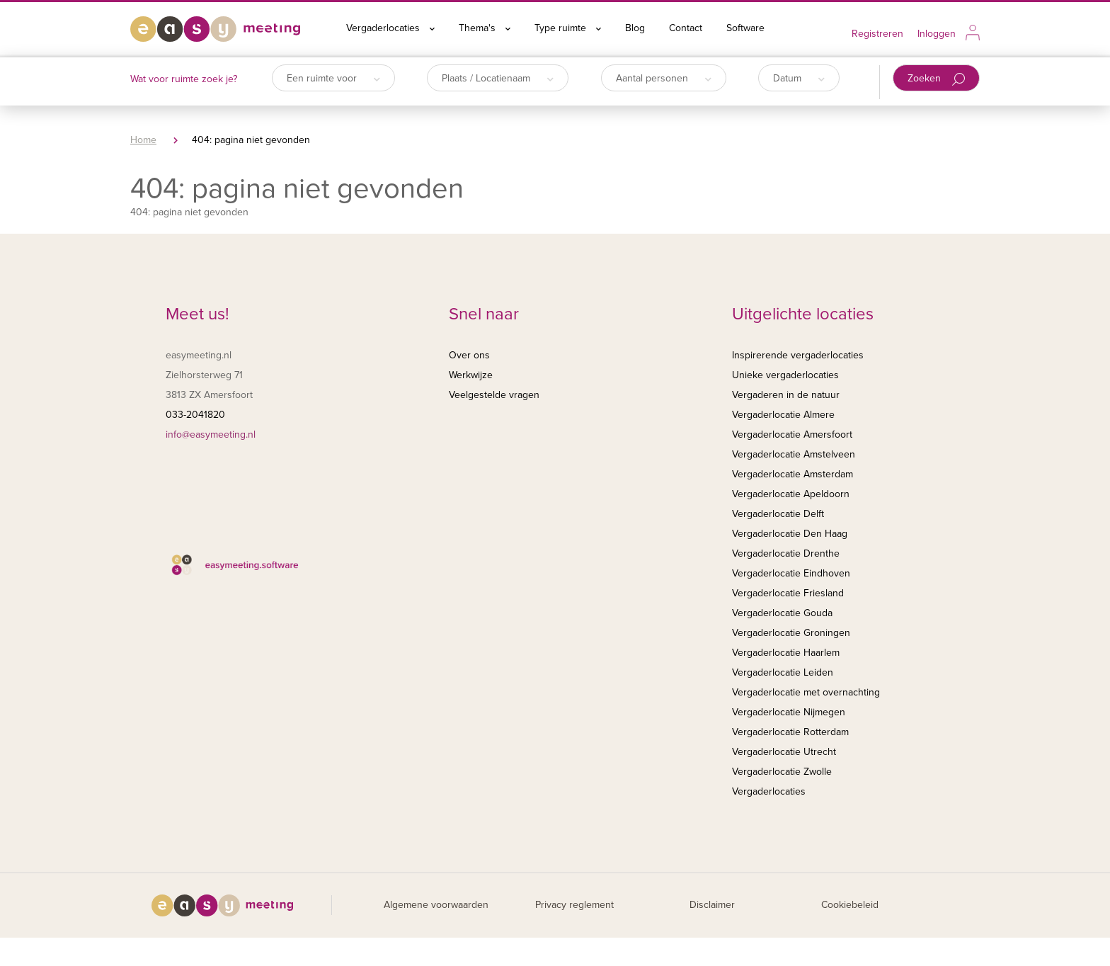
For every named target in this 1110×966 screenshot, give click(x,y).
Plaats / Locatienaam (498, 78)
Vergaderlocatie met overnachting (806, 692)
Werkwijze (471, 375)
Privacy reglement (574, 905)
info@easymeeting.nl (211, 434)
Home (143, 140)
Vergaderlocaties (390, 28)
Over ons (469, 355)
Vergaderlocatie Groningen (791, 633)
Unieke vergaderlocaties (785, 375)
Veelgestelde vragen (494, 395)
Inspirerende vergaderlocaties (798, 355)
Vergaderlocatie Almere (783, 415)
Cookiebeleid (850, 905)
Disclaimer (712, 905)
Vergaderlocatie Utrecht (784, 752)
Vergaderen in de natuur (786, 395)
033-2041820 (195, 415)
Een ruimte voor (333, 78)
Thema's (484, 28)
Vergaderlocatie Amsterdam (792, 474)
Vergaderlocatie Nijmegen (788, 712)
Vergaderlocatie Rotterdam (790, 732)
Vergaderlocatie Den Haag (789, 534)
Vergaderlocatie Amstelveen (793, 454)
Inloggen (936, 34)
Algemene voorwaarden (436, 905)
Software (745, 28)
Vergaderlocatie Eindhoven (791, 573)
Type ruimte (567, 28)
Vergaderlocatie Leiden (782, 672)
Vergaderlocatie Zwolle (782, 772)
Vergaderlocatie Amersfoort (792, 434)
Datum (799, 78)
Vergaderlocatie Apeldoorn (790, 494)
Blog (635, 28)
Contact (685, 28)
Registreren (877, 34)
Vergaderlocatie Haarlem (786, 653)
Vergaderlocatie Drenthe (786, 553)
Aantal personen (663, 78)
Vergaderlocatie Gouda (782, 613)
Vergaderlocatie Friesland (788, 593)
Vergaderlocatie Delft (778, 514)
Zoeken (936, 79)
